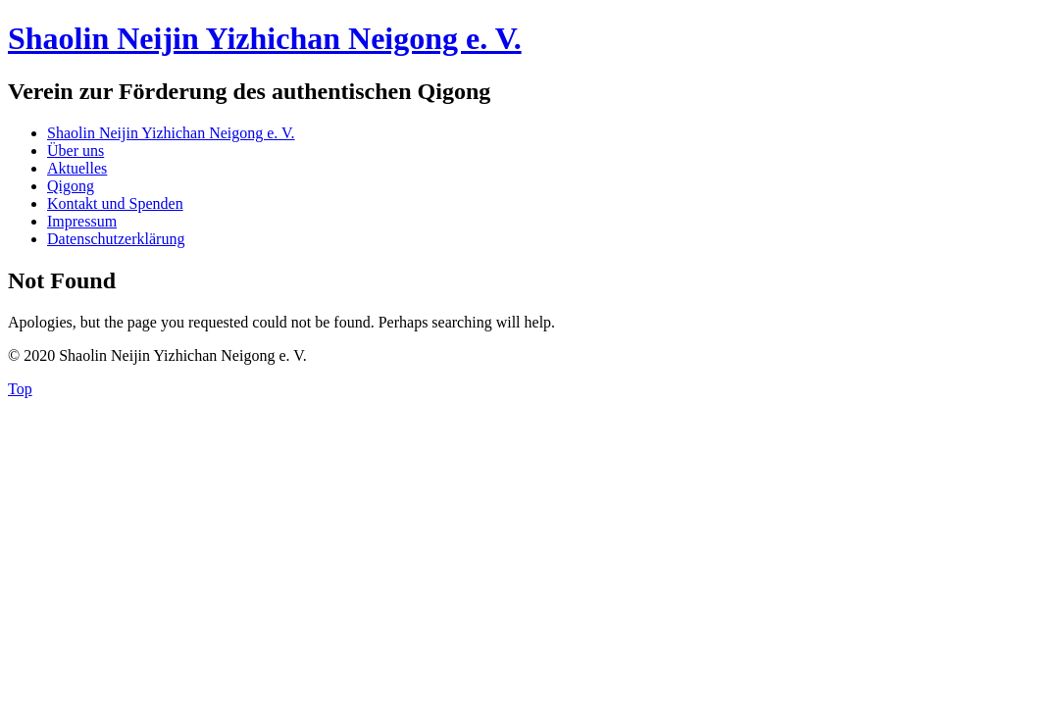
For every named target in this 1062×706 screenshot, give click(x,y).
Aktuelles (77, 168)
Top (20, 388)
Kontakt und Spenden (115, 203)
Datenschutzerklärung (115, 238)
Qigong (70, 185)
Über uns (75, 150)
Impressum (82, 221)
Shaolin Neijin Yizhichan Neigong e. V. (265, 38)
